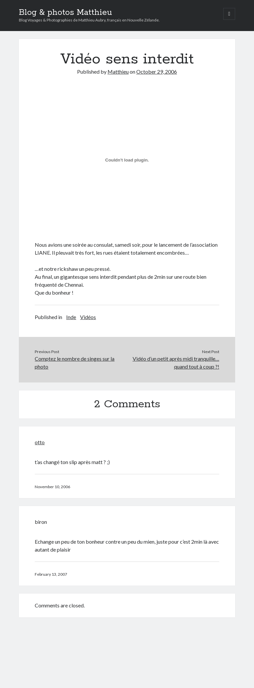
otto (40, 442)
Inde (71, 317)
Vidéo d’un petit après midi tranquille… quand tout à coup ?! (176, 362)
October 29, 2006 (156, 71)
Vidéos (88, 317)
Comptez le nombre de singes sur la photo (74, 362)
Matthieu (118, 71)
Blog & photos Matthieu (65, 12)
